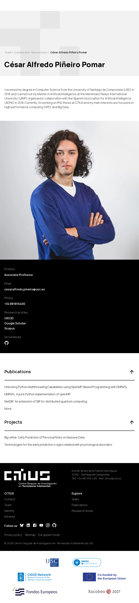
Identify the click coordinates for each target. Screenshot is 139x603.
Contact (9, 499)
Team (7, 52)
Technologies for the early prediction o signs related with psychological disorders (58, 445)
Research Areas (82, 511)
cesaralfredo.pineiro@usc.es (24, 289)
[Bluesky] (22, 525)
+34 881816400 (14, 304)
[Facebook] (35, 525)
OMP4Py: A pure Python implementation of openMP (37, 394)
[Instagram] (48, 525)
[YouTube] (41, 525)
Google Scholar (15, 323)
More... (8, 409)
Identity (9, 511)
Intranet (9, 517)
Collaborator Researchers (31, 52)
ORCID (9, 318)
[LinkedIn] (28, 525)
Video (75, 499)
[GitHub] (54, 525)
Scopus (9, 328)
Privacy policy (13, 535)
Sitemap (30, 535)
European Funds (49, 535)
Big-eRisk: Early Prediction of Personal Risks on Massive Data (44, 437)
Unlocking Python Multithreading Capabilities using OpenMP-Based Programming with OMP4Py (65, 387)
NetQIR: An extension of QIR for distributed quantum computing (45, 401)
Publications (80, 505)
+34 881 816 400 (87, 478)
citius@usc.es (113, 478)
